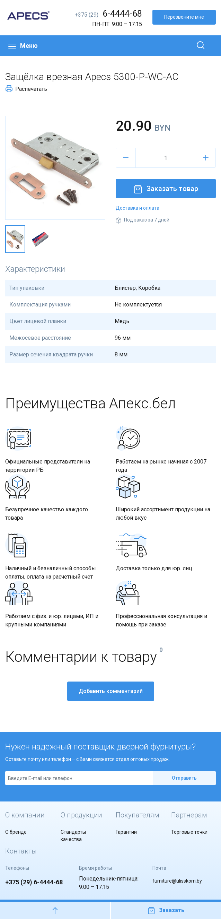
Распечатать (26, 88)
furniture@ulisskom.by (177, 881)
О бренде (16, 832)
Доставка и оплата (137, 208)
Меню (23, 45)
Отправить (184, 778)
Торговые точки (189, 832)
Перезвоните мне (184, 17)
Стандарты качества (73, 835)
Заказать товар (166, 188)
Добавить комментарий (111, 691)
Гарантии (126, 832)
